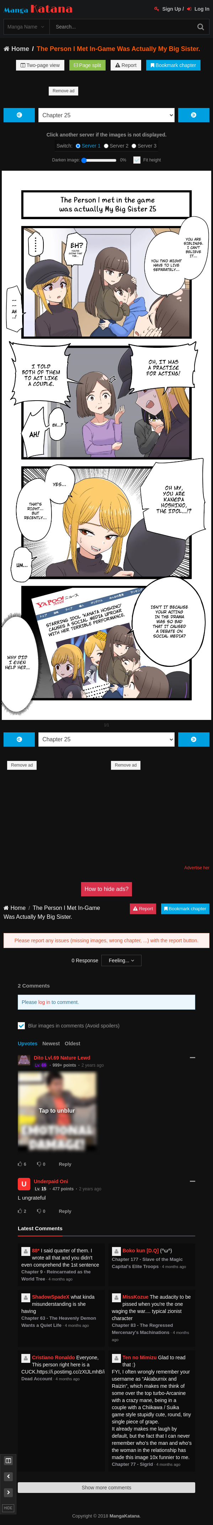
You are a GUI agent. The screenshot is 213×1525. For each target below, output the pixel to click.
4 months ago (60, 1279)
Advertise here (198, 867)
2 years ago (92, 1065)
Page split (87, 65)
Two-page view (40, 65)
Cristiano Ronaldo (53, 1357)
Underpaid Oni (51, 1181)
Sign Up (167, 9)
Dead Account (36, 1378)
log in (44, 1002)
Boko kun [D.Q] (141, 1250)
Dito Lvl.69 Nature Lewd (62, 1058)
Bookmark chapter (173, 65)
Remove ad (63, 90)
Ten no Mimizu (140, 1357)
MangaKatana (125, 1516)
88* (35, 1250)
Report (126, 65)
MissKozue (136, 1297)
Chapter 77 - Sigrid (132, 1464)
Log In (198, 9)
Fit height (152, 160)
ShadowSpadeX (50, 1297)
